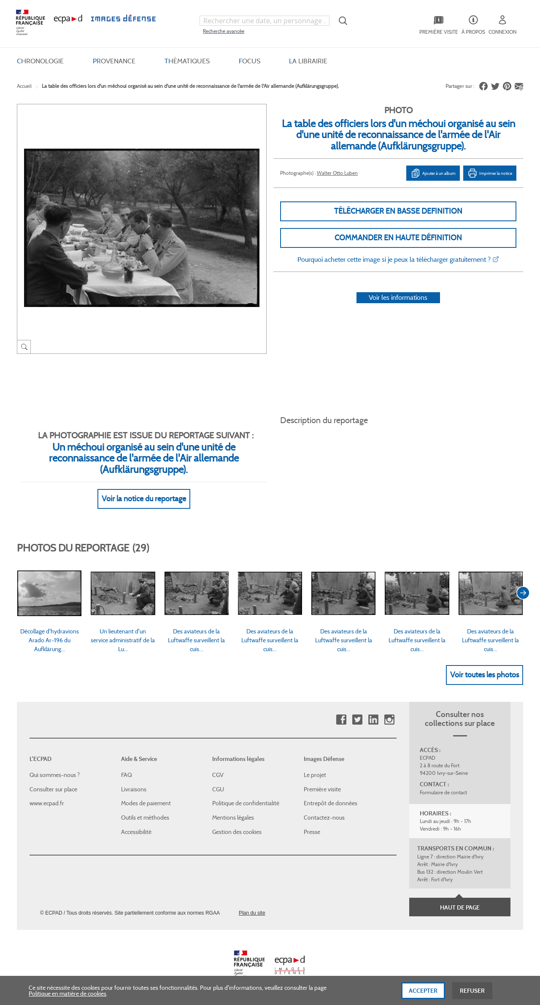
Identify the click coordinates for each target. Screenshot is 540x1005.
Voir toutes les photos (484, 674)
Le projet (315, 775)
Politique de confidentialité (245, 803)
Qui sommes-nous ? (55, 775)
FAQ (126, 775)
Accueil (24, 86)
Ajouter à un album (433, 173)
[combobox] (264, 21)
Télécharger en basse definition (398, 211)
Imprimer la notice (489, 173)
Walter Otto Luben (337, 173)
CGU (218, 789)
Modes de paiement (146, 803)
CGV (218, 775)
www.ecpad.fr (47, 803)
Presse (312, 832)
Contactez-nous (324, 817)
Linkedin (373, 719)
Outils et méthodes (145, 817)
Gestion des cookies (237, 832)
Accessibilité (136, 832)
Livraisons (133, 789)
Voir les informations (398, 297)
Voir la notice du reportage (144, 498)
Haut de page (460, 907)
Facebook (341, 719)
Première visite (322, 789)
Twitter (357, 719)
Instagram (389, 719)
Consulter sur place (53, 789)
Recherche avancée (223, 31)
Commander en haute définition (398, 237)
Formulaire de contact (443, 792)
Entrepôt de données (330, 803)
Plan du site (252, 913)
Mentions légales (233, 817)
